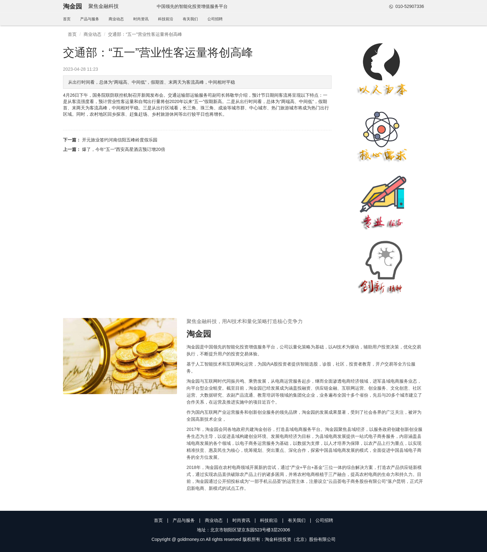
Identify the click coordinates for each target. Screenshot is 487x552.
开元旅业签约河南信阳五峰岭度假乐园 (119, 139)
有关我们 (190, 19)
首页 (67, 19)
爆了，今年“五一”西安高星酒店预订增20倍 (123, 149)
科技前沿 (165, 19)
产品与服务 (89, 19)
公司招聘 (215, 19)
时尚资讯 (141, 19)
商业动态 (116, 19)
